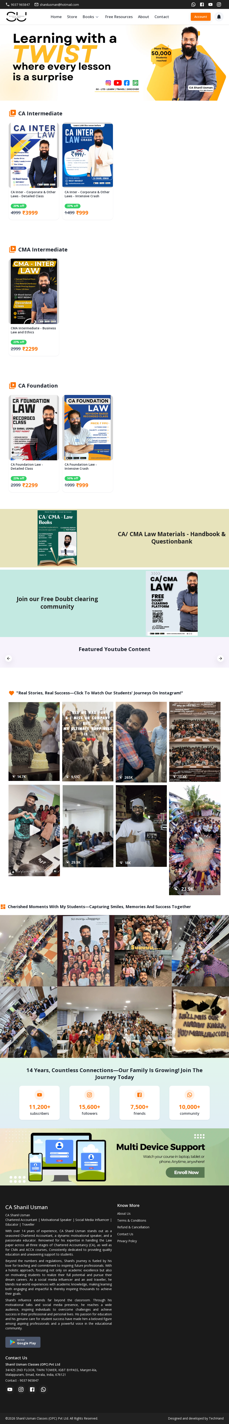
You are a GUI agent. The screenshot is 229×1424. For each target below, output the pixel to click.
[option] (34, 174)
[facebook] (32, 1389)
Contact (162, 16)
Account (201, 17)
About (143, 16)
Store (72, 16)
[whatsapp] (43, 1389)
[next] (220, 658)
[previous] (8, 658)
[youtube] (10, 1389)
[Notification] (219, 16)
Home (56, 16)
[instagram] (21, 1389)
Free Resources (119, 16)
